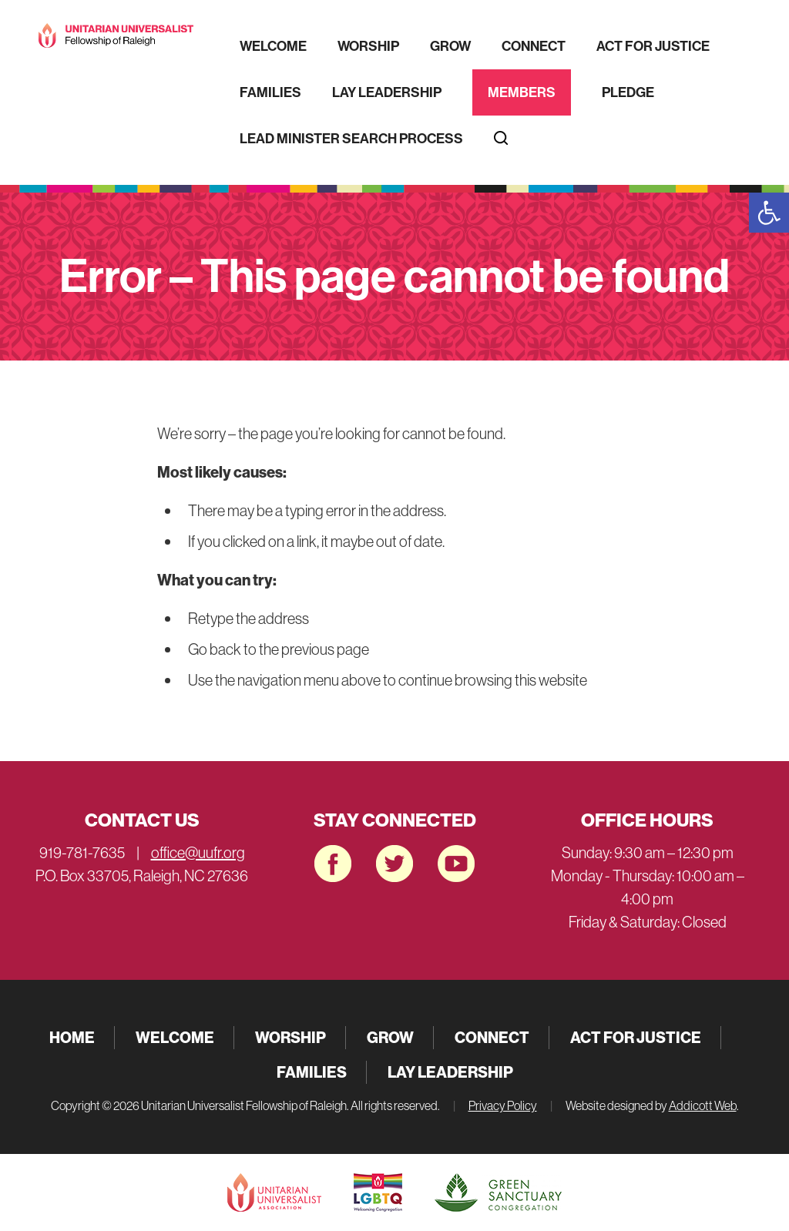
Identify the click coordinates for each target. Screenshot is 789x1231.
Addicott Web (703, 1105)
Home (72, 1037)
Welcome (273, 46)
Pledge (628, 92)
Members (522, 92)
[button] (769, 213)
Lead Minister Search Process (351, 138)
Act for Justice (653, 46)
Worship (368, 46)
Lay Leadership (387, 92)
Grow (450, 46)
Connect (534, 46)
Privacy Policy (502, 1105)
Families (270, 92)
